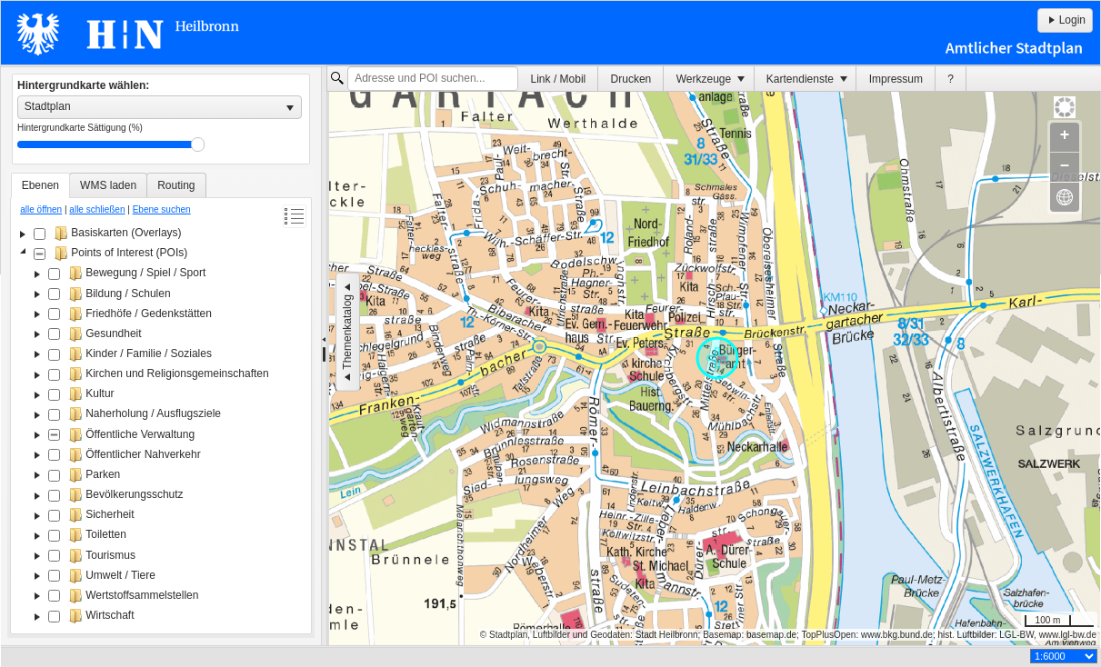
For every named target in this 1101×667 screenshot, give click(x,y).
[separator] (324, 356)
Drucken (631, 79)
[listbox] (159, 107)
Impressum (896, 79)
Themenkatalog (347, 332)
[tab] (40, 185)
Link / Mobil (558, 79)
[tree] (160, 426)
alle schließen (97, 209)
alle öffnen (41, 209)
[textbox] (432, 79)
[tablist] (161, 403)
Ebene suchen (162, 209)
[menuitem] (558, 78)
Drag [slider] (198, 144)
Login (1065, 20)
